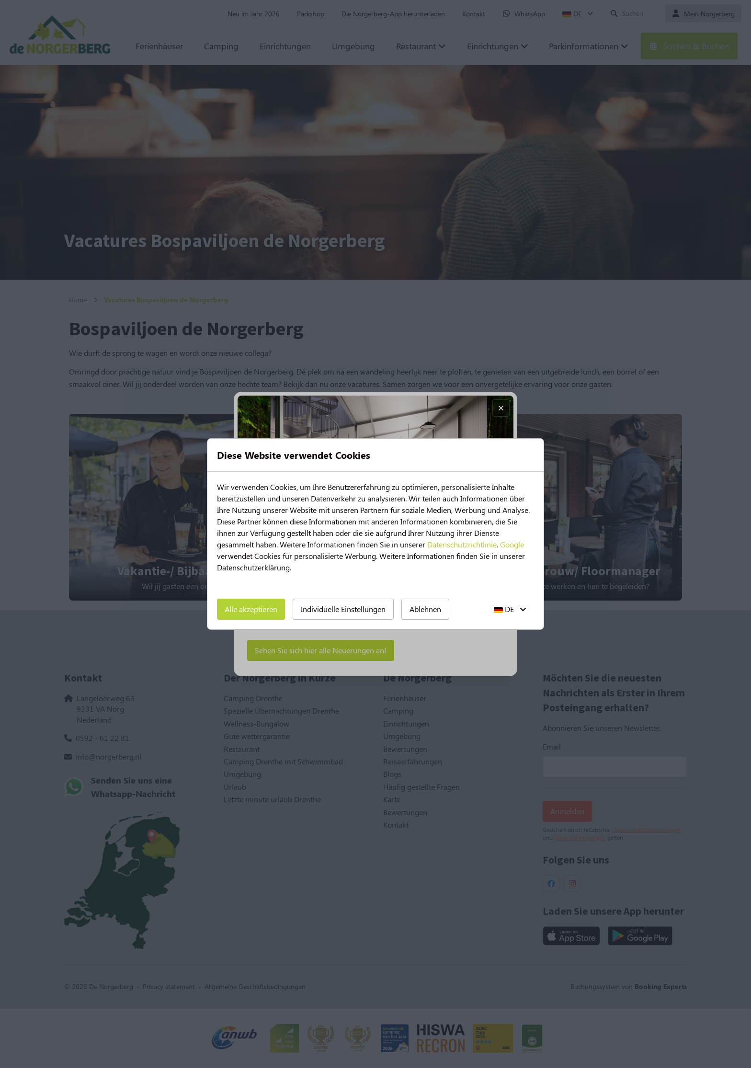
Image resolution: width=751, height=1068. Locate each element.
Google (512, 544)
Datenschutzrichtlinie (462, 544)
